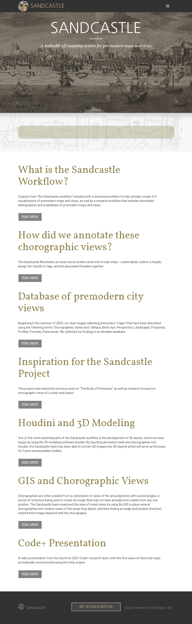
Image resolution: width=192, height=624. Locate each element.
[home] (44, 6)
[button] (167, 6)
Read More (30, 217)
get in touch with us (96, 607)
